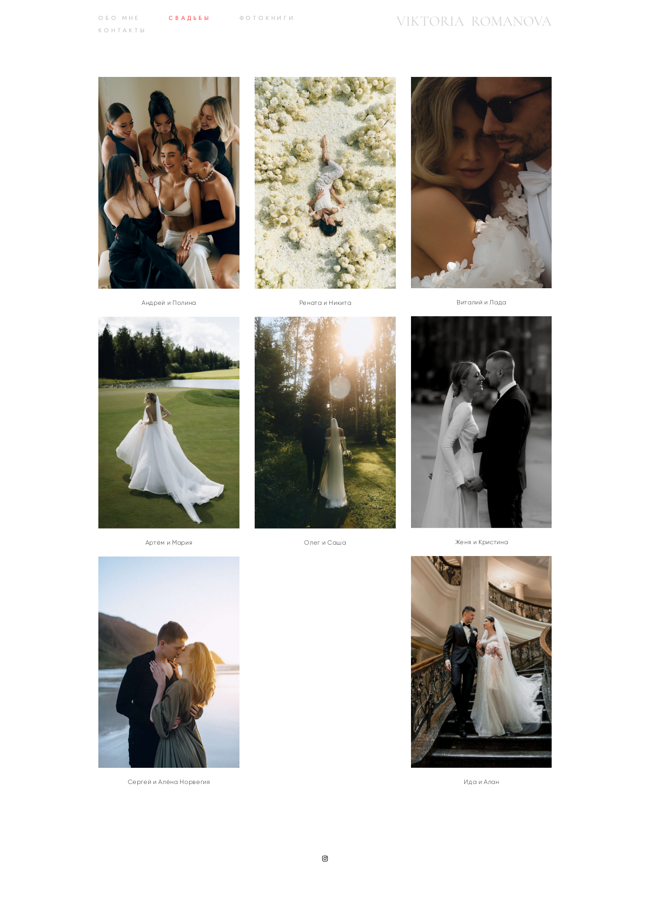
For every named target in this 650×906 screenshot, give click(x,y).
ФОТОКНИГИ (267, 17)
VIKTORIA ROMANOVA (474, 21)
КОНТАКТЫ (122, 30)
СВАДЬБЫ (190, 17)
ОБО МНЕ (119, 17)
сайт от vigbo (325, 883)
